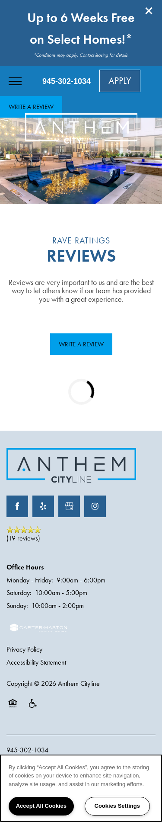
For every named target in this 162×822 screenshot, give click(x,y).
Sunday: (17, 605)
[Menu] (15, 81)
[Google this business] (69, 506)
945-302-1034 (27, 750)
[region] (81, 788)
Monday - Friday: (29, 580)
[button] (149, 10)
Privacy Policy (24, 649)
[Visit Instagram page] (95, 506)
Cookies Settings (117, 806)
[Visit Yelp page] (43, 506)
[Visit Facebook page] (17, 506)
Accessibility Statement (36, 662)
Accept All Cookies (41, 806)
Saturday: (19, 593)
